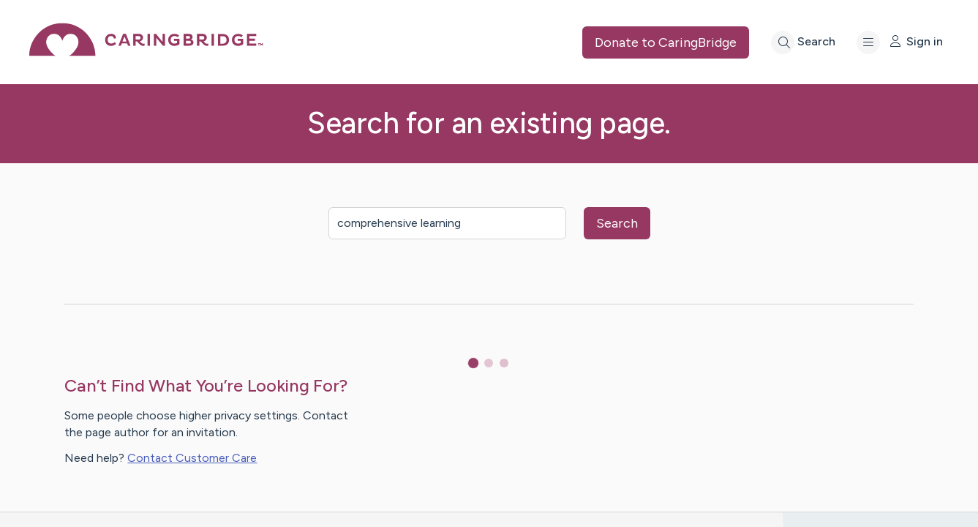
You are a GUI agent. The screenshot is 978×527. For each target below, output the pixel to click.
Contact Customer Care (192, 458)
